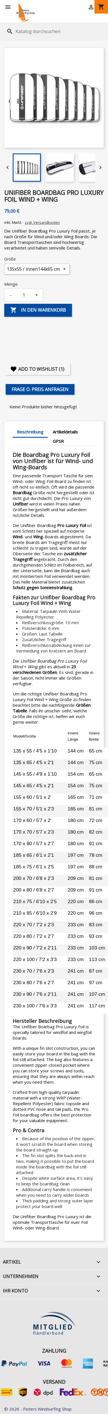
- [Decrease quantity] (11, 295)
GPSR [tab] (58, 441)
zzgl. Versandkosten (42, 222)
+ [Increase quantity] (36, 295)
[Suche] (40, 31)
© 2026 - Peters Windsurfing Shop (38, 1409)
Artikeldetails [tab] (65, 432)
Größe (10, 259)
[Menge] (23, 295)
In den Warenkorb (38, 310)
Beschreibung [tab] (30, 432)
